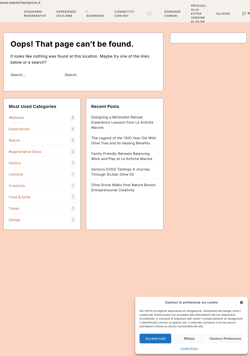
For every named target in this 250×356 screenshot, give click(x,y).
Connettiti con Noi (124, 13)
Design (15, 220)
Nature (14, 140)
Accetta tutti (155, 339)
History (15, 163)
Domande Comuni (172, 13)
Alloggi (223, 13)
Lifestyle (16, 174)
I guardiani (95, 13)
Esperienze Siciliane (66, 13)
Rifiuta (189, 339)
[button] (241, 302)
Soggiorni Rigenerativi (35, 13)
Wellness (16, 117)
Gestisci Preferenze (225, 339)
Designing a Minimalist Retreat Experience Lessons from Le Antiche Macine (122, 122)
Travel (14, 208)
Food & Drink (20, 197)
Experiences (19, 129)
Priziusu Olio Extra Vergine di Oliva (198, 13)
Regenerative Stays (25, 152)
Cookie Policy (189, 348)
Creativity (17, 186)
